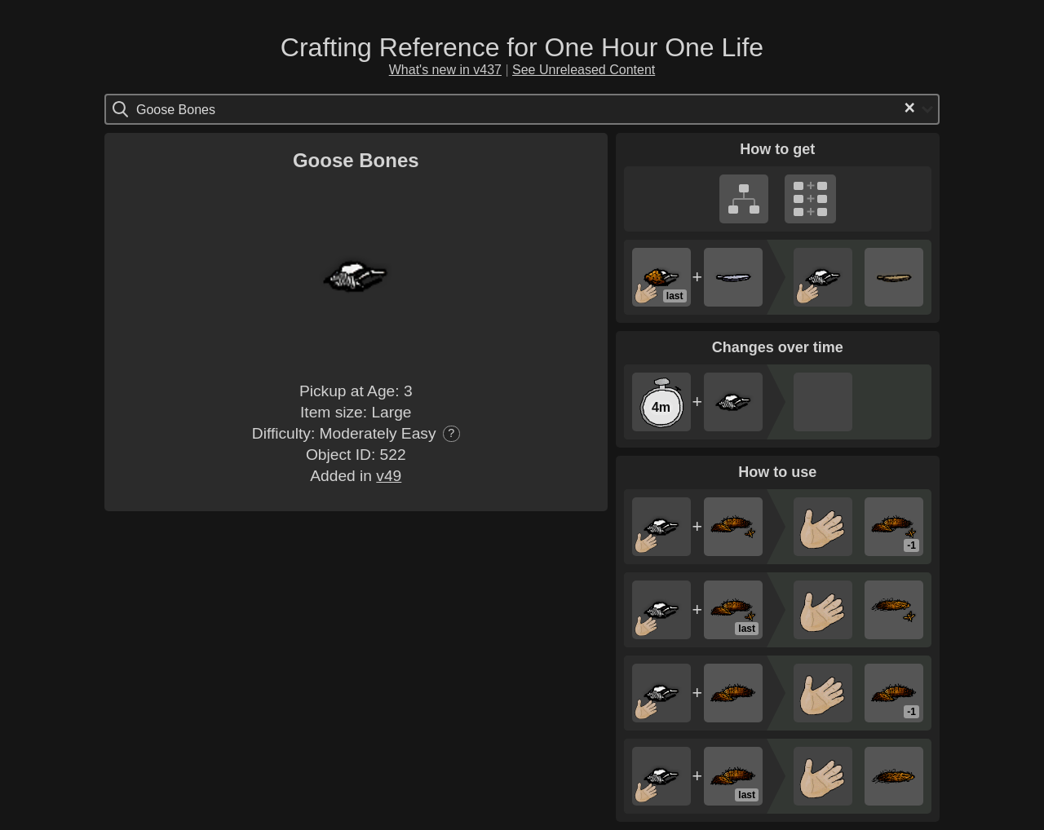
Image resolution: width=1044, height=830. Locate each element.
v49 (388, 475)
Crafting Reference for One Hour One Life (522, 47)
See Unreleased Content (583, 70)
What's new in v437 (445, 70)
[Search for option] (205, 109)
